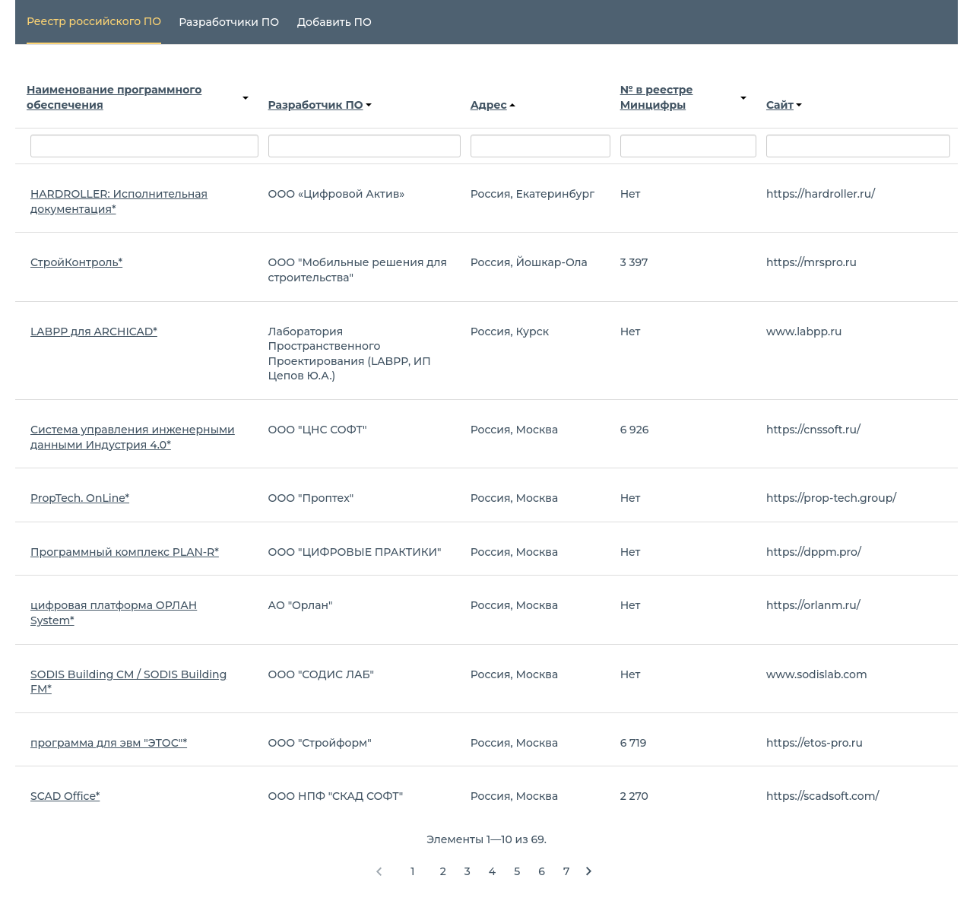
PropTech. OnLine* (79, 498)
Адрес (493, 105)
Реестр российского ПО (94, 21)
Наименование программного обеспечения (138, 97)
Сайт (784, 105)
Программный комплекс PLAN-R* (124, 552)
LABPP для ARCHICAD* (93, 331)
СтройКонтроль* (76, 262)
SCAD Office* (65, 796)
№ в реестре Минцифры (683, 97)
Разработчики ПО (229, 22)
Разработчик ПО (320, 105)
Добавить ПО (334, 22)
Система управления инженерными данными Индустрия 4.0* (132, 437)
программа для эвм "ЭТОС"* (108, 743)
